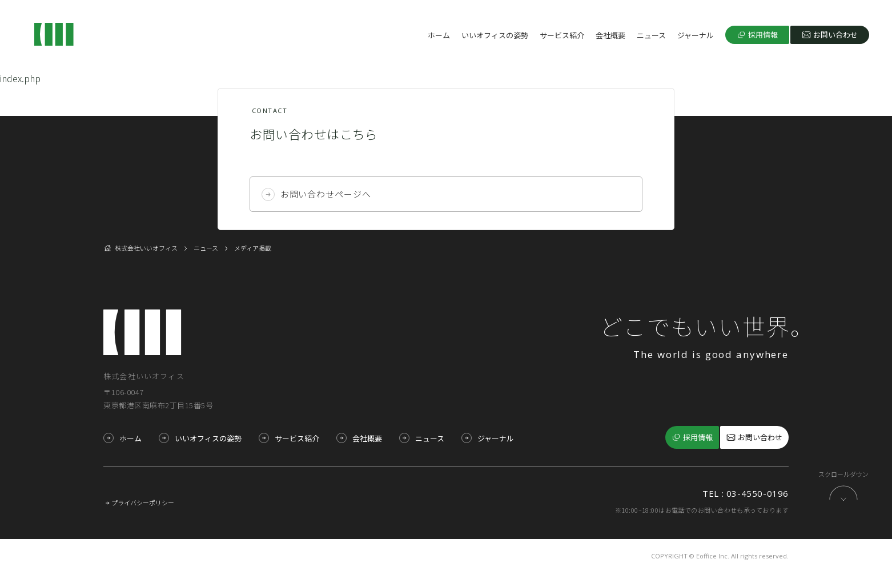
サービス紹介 (562, 35)
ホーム (439, 35)
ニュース (651, 35)
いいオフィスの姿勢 (494, 35)
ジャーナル (695, 35)
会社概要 (610, 35)
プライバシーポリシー (142, 500)
